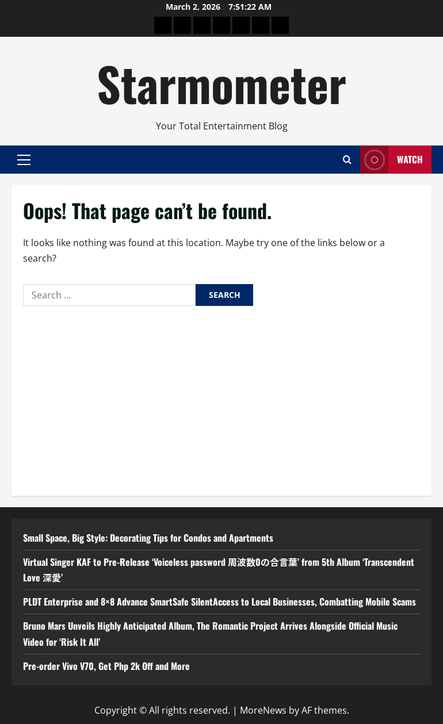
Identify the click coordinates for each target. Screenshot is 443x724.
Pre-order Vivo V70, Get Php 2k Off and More (106, 666)
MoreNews (263, 710)
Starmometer (221, 82)
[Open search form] (347, 159)
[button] (24, 159)
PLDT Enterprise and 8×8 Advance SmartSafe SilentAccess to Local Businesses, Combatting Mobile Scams (219, 601)
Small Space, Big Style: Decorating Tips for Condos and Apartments (148, 538)
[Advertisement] (221, 397)
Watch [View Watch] (391, 159)
